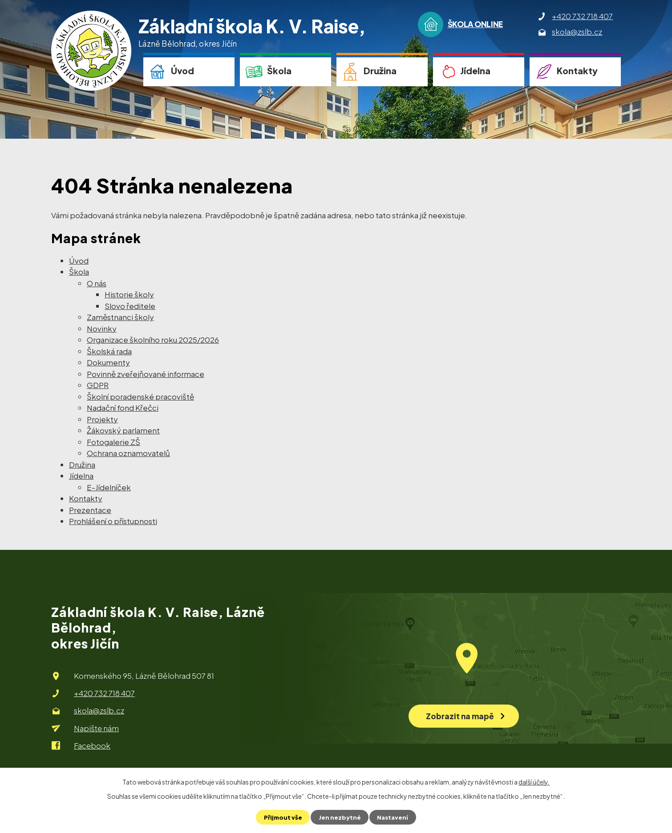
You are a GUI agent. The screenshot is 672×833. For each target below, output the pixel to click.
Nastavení (393, 817)
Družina (380, 70)
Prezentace (90, 510)
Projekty (102, 419)
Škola (279, 70)
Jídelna (475, 70)
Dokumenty (108, 362)
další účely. (534, 782)
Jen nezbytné (339, 817)
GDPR (98, 385)
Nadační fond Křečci (122, 407)
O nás (96, 283)
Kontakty (577, 70)
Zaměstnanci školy (120, 317)
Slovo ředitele (130, 306)
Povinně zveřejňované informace (145, 374)
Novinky (102, 328)
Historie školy (129, 294)
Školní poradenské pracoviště (140, 396)
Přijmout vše (282, 817)
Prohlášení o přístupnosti (113, 521)
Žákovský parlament (123, 430)
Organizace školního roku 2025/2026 (153, 339)
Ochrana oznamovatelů (128, 453)
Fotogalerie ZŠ (113, 442)
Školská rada (109, 351)
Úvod (182, 70)
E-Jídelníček (109, 487)
